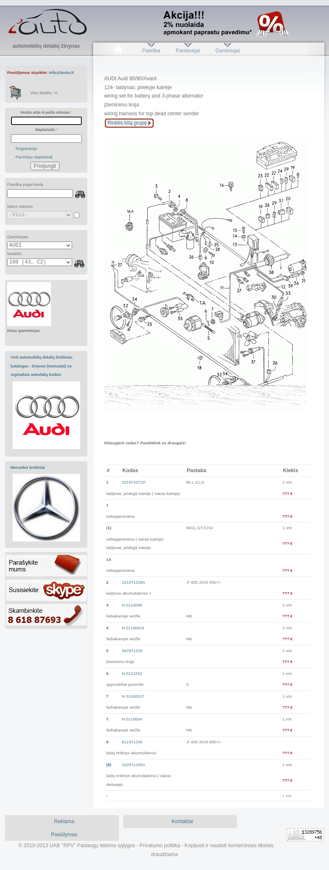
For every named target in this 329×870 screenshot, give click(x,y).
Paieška (151, 51)
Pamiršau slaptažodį (34, 157)
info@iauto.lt (61, 72)
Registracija (26, 148)
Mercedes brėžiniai (28, 467)
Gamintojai (227, 51)
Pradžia (118, 51)
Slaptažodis (46, 130)
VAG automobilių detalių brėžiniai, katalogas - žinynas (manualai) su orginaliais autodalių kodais (42, 366)
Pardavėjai (188, 51)
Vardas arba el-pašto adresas (46, 112)
